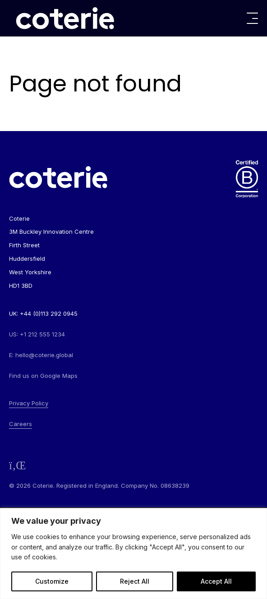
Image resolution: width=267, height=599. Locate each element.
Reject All (134, 581)
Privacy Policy (28, 403)
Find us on (43, 375)
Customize (52, 581)
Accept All (216, 581)
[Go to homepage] (65, 18)
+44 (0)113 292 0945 (49, 313)
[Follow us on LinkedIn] (17, 465)
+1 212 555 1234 (42, 334)
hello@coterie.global (44, 354)
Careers (20, 423)
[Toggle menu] (252, 18)
